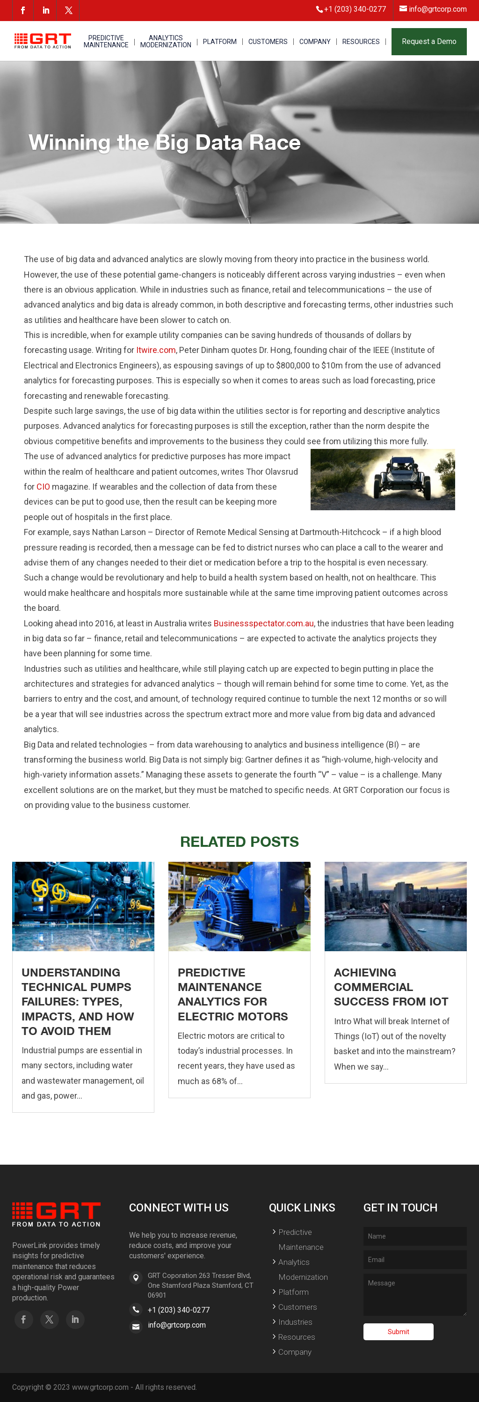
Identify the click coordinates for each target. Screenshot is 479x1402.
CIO (43, 487)
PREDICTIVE (106, 42)
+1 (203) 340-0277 (179, 1310)
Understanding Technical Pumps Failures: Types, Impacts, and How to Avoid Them (78, 1001)
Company (295, 1352)
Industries (295, 1322)
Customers (297, 1307)
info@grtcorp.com (177, 1325)
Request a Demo (429, 41)
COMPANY (315, 41)
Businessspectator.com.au (264, 623)
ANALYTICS (165, 42)
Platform (293, 1292)
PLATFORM (220, 41)
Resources (296, 1337)
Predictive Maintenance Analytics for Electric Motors (233, 994)
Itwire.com (156, 350)
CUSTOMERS (268, 41)
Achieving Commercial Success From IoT (391, 986)
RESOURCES (361, 41)
